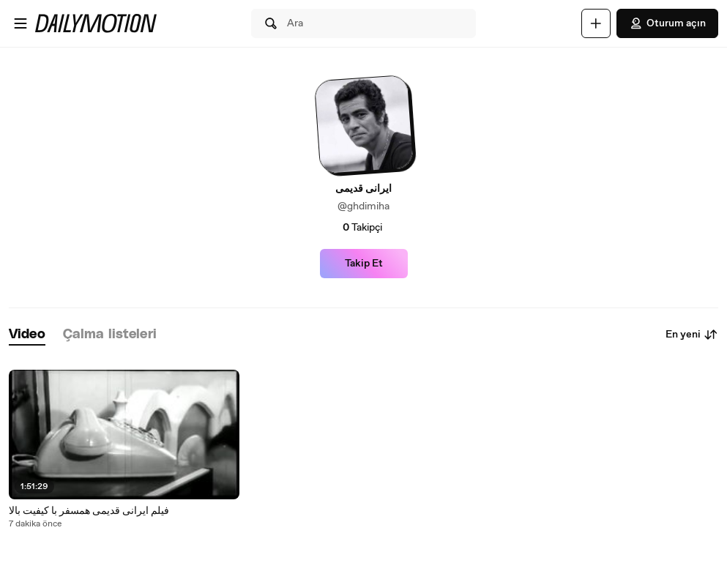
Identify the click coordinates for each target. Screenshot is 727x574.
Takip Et (364, 263)
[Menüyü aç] (20, 23)
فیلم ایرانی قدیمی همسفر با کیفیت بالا (89, 511)
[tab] (27, 335)
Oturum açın (667, 23)
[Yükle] (596, 23)
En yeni (692, 334)
